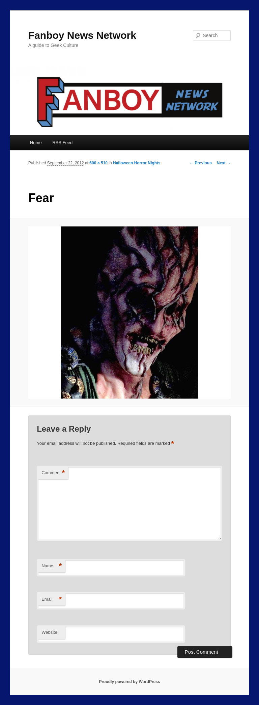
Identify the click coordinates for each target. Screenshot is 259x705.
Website (49, 632)
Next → (224, 163)
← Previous (201, 163)
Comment (53, 473)
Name (51, 566)
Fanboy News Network (82, 35)
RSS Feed (62, 142)
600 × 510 (98, 163)
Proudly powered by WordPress (129, 681)
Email (51, 599)
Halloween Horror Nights (137, 163)
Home (36, 142)
